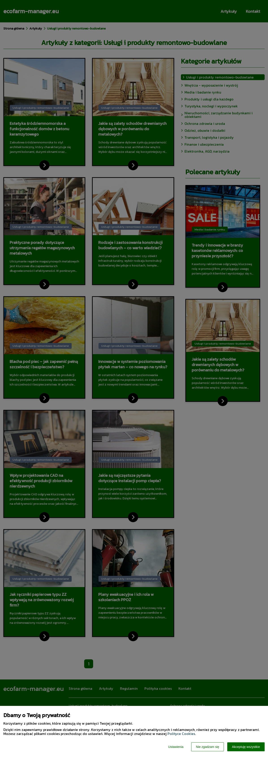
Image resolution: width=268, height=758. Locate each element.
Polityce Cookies (181, 733)
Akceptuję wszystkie (246, 747)
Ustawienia (175, 747)
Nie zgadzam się (207, 747)
